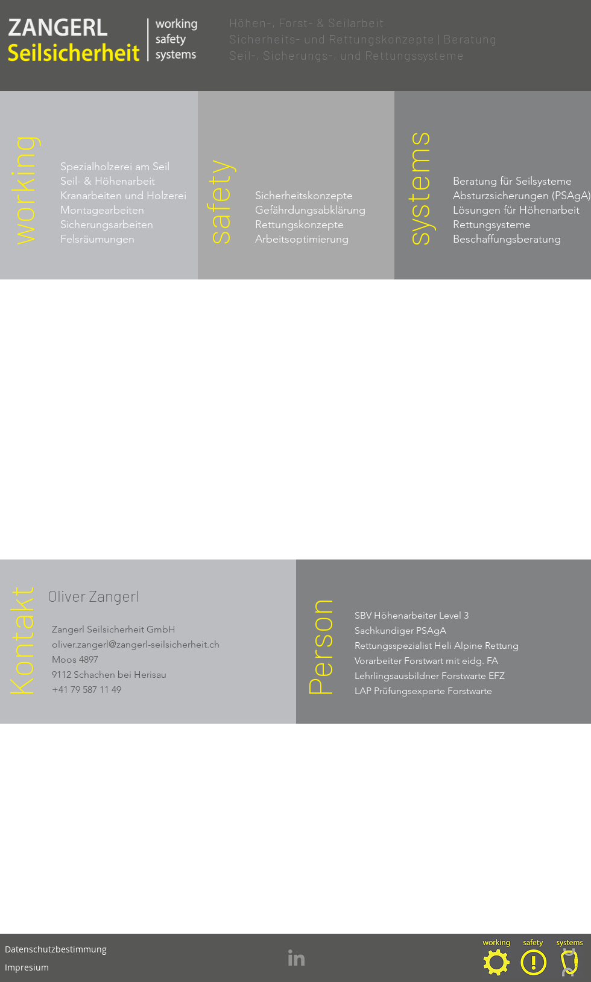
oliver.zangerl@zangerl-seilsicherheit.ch (136, 644)
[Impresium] (27, 967)
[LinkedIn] (296, 957)
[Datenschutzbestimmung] (56, 949)
